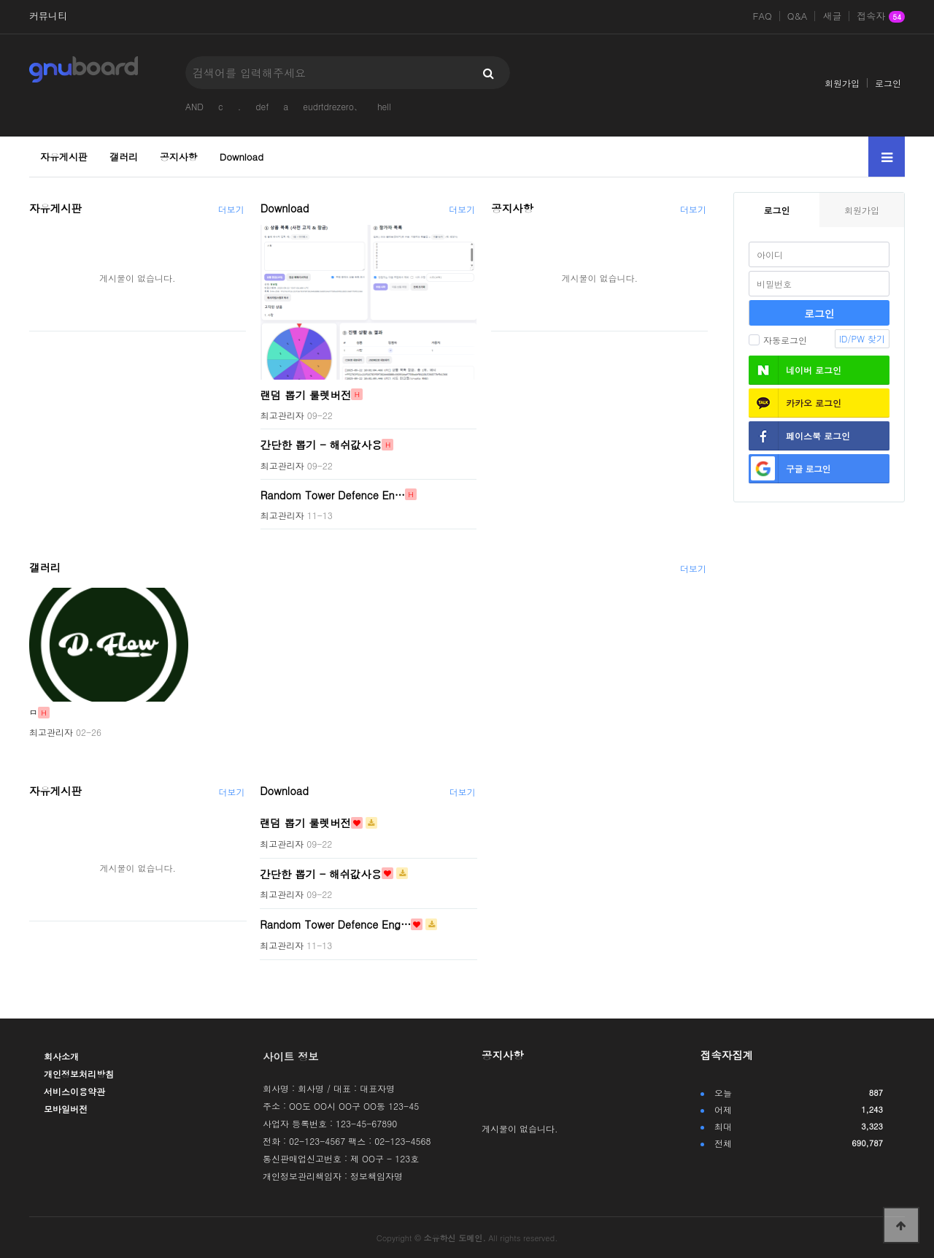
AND (194, 106)
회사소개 (61, 1056)
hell (384, 106)
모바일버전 (66, 1108)
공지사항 (179, 157)
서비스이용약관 (74, 1091)
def (262, 106)
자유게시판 (64, 157)
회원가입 (842, 83)
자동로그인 (778, 340)
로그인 (888, 83)
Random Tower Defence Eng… (335, 924)
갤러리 (123, 157)
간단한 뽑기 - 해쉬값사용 (321, 444)
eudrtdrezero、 (333, 106)
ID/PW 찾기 (862, 338)
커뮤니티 (48, 16)
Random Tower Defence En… (333, 494)
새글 (831, 16)
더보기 (231, 209)
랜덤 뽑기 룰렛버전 (306, 394)
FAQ (762, 16)
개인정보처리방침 (79, 1073)
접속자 (881, 17)
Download (241, 157)
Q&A (797, 16)
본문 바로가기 (0, 0)
